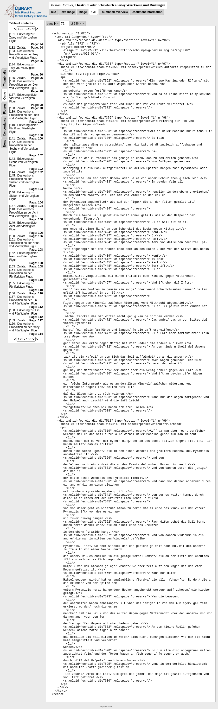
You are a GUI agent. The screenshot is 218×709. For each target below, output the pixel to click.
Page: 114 (36, 334)
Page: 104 (36, 189)
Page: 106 (36, 219)
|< (55, 23)
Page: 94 (37, 44)
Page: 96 (37, 61)
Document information (147, 12)
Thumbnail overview (114, 12)
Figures (4, 108)
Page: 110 (36, 280)
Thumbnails (4, 78)
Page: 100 (36, 121)
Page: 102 (36, 155)
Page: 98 (37, 91)
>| (83, 23)
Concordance (4, 127)
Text (53, 12)
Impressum (106, 706)
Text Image (67, 12)
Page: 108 (36, 249)
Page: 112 (36, 307)
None (4, 143)
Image (82, 12)
